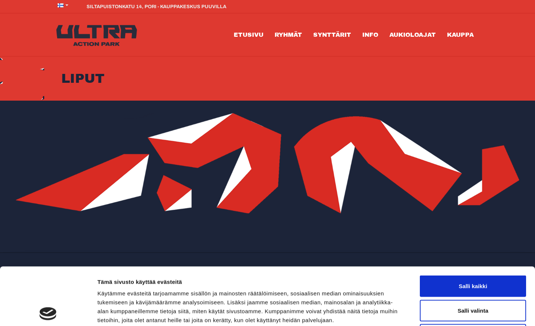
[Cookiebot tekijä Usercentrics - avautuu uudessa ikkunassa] (48, 311)
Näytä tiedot (397, 311)
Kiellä (473, 277)
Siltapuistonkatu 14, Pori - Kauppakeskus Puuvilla (153, 6)
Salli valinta (473, 253)
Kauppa (460, 35)
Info (370, 35)
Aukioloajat (412, 35)
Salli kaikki (473, 228)
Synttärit (332, 35)
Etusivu (248, 35)
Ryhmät (288, 35)
